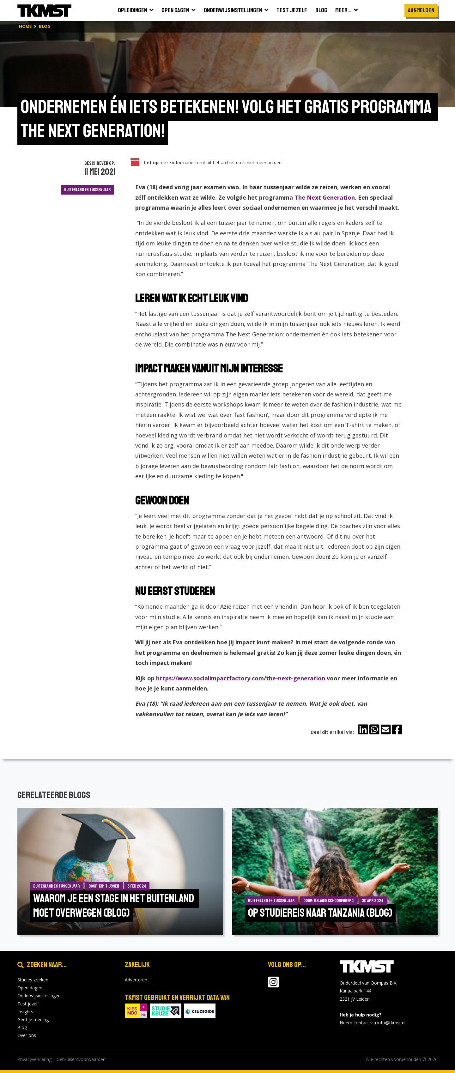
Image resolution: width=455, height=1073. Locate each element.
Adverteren (136, 980)
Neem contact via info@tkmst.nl (372, 1023)
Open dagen (29, 988)
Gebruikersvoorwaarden (81, 1059)
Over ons (26, 1035)
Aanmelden (421, 10)
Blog (22, 1027)
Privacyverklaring (34, 1059)
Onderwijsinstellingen (39, 995)
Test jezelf (28, 1004)
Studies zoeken (32, 980)
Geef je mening (33, 1019)
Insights (25, 1012)
